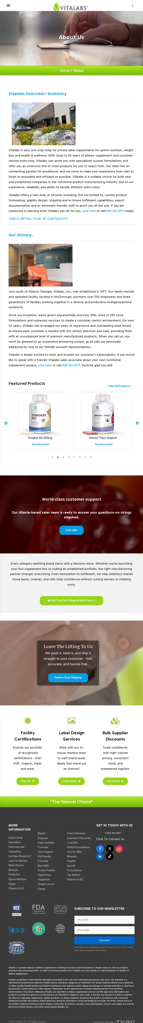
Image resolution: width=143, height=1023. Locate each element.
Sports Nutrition (18, 879)
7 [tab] (85, 457)
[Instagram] (119, 849)
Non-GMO (43, 865)
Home (65, 70)
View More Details (41, 444)
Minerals (72, 856)
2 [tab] (58, 457)
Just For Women (18, 860)
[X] (110, 849)
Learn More (71, 781)
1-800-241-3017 (113, 833)
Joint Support (45, 851)
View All (27, 781)
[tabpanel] (40, 423)
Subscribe (104, 940)
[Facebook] (100, 849)
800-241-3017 (115, 211)
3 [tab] (63, 457)
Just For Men (74, 851)
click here (89, 211)
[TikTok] (110, 856)
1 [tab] (52, 457)
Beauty (41, 833)
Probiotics (14, 874)
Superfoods (44, 874)
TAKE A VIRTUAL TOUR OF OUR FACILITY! (38, 219)
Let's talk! (71, 533)
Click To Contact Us (110, 839)
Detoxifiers (15, 842)
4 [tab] (69, 457)
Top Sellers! (73, 874)
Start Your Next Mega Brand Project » (71, 600)
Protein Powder (46, 870)
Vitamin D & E (16, 888)
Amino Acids (16, 837)
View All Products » (120, 386)
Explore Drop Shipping (68, 677)
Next (137, 423)
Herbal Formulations (78, 847)
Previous (6, 423)
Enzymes (43, 838)
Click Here (115, 781)
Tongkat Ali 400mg (103, 438)
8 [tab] (91, 457)
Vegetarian (44, 879)
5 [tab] (74, 457)
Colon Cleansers (76, 833)
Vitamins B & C (75, 879)
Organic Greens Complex (40, 438)
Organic (71, 861)
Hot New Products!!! (20, 856)
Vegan (12, 883)
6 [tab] (80, 457)
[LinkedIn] (100, 856)
